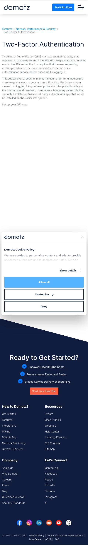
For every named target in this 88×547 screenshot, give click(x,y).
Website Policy (36, 535)
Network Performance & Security (36, 29)
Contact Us (51, 468)
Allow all (44, 282)
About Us (7, 468)
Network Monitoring (14, 443)
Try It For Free (63, 7)
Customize (44, 294)
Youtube (50, 491)
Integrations (9, 425)
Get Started (9, 414)
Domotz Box (9, 437)
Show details (68, 270)
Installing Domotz (55, 437)
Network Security (12, 449)
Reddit (49, 479)
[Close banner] (82, 237)
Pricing (6, 431)
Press (5, 485)
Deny (44, 306)
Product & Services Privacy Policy (65, 535)
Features (7, 29)
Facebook (51, 473)
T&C (57, 539)
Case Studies (53, 420)
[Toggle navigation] (81, 7)
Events (49, 414)
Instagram (51, 497)
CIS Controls (52, 443)
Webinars (50, 425)
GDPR (48, 539)
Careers (6, 479)
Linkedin (50, 485)
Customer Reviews (13, 497)
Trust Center (35, 539)
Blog (4, 491)
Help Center (52, 431)
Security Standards (13, 503)
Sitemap (50, 449)
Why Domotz (9, 473)
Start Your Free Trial (44, 391)
